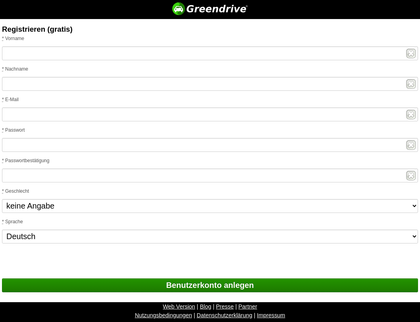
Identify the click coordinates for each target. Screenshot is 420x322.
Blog (205, 314)
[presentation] (62, 262)
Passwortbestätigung (25, 160)
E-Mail (10, 99)
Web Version (179, 314)
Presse (225, 314)
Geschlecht (15, 191)
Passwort (13, 130)
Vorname (13, 38)
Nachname (15, 69)
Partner (247, 314)
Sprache (12, 221)
